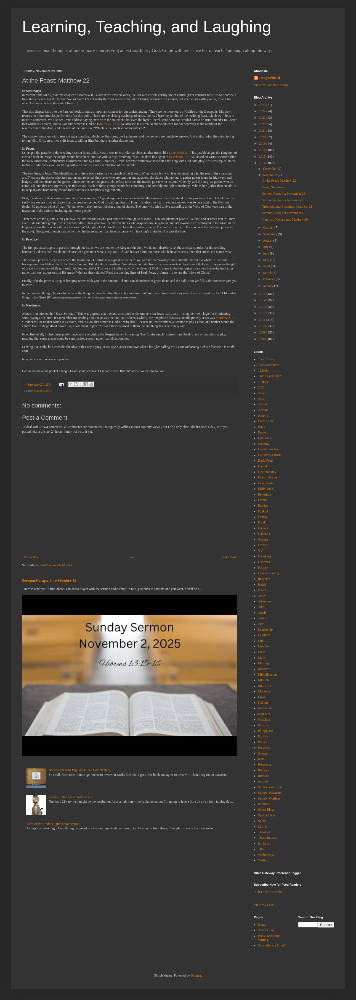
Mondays (264, 691)
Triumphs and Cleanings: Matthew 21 (287, 206)
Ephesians (265, 494)
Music (262, 697)
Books (262, 432)
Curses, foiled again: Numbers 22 (71, 797)
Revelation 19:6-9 (181, 157)
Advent (263, 410)
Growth (263, 545)
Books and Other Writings (269, 938)
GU (260, 550)
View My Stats (263, 905)
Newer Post (31, 557)
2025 (263, 105)
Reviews (263, 770)
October (269, 227)
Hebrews (264, 562)
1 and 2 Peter (266, 359)
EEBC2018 (265, 489)
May (266, 260)
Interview (264, 579)
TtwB (49, 390)
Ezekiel (263, 511)
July (266, 247)
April (267, 266)
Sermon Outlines (269, 798)
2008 (263, 339)
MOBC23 (264, 686)
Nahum (263, 703)
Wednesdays (266, 855)
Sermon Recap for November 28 (283, 193)
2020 (263, 137)
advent (262, 404)
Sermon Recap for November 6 (283, 213)
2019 (263, 143)
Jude (261, 624)
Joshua (262, 618)
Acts (261, 399)
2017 (263, 156)
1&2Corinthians (268, 365)
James (262, 596)
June (266, 253)
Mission (263, 680)
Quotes (262, 753)
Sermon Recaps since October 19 (49, 580)
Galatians (264, 534)
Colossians (265, 438)
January (268, 286)
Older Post (229, 557)
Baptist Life (266, 421)
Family (262, 517)
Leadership (265, 629)
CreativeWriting (269, 449)
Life (261, 641)
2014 (263, 300)
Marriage (264, 663)
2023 (263, 118)
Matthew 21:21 (226, 318)
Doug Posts (265, 483)
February (269, 279)
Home (130, 557)
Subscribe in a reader (269, 892)
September (270, 234)
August (268, 240)
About (262, 393)
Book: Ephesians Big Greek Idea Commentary (79, 770)
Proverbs (264, 748)
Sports (262, 821)
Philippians (265, 731)
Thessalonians (267, 838)
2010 (263, 326)
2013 (263, 307)
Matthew (39, 390)
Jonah (262, 613)
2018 (263, 150)
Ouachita (264, 719)
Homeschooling (268, 573)
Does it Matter (267, 477)
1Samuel (264, 382)
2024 (263, 111)
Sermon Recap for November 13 (283, 200)
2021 (263, 131)
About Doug (266, 930)
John (261, 607)
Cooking (263, 444)
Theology (264, 832)
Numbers (264, 714)
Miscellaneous (267, 674)
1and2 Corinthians (270, 376)
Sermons (264, 804)
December (270, 169)
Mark (261, 658)
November (270, 175)
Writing (263, 860)
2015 (263, 294)
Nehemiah (265, 708)
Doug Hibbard (269, 78)
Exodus (263, 505)
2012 (263, 313)
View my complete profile (271, 85)
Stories (262, 827)
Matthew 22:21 (108, 124)
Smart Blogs (266, 809)
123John (263, 370)
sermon (263, 781)
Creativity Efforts (269, 455)
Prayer (262, 742)
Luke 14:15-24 (178, 153)
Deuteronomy (267, 472)
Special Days (266, 815)
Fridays (263, 528)
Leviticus (264, 635)
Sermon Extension (270, 793)
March (267, 273)
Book (261, 427)
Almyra (263, 415)
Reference (265, 764)
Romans (263, 776)
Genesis (263, 539)
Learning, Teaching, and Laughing (146, 26)
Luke (261, 652)
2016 (263, 163)
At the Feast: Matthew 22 (279, 180)
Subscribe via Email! (272, 945)
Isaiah (262, 584)
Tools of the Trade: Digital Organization (52, 824)
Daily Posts (265, 460)
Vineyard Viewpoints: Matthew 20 (285, 219)
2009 (263, 332)
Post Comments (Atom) (56, 565)
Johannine (265, 601)
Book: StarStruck (273, 187)
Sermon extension (270, 787)
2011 (263, 320)
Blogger (196, 975)
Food (261, 522)
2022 (263, 124)
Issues (262, 590)
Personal (263, 725)
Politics (263, 736)
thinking (263, 843)
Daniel (262, 466)
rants (261, 759)
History (263, 568)
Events (262, 500)
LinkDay (264, 646)
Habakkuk (265, 556)
